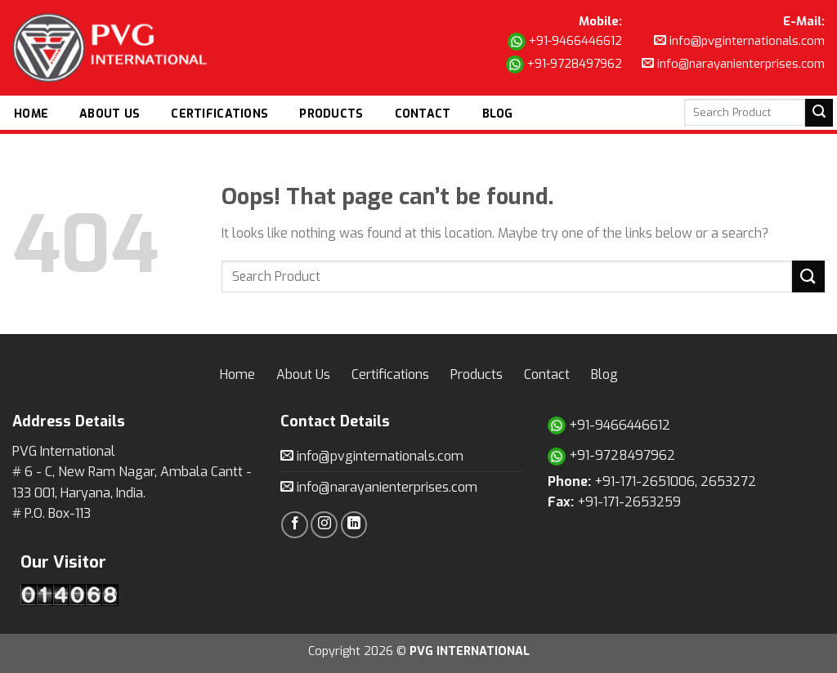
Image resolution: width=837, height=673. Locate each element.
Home (31, 114)
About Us (109, 114)
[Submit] (808, 276)
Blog (497, 114)
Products (331, 114)
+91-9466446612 (565, 42)
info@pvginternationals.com (739, 41)
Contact (423, 114)
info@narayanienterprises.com (733, 64)
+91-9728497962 (564, 65)
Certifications (219, 114)
